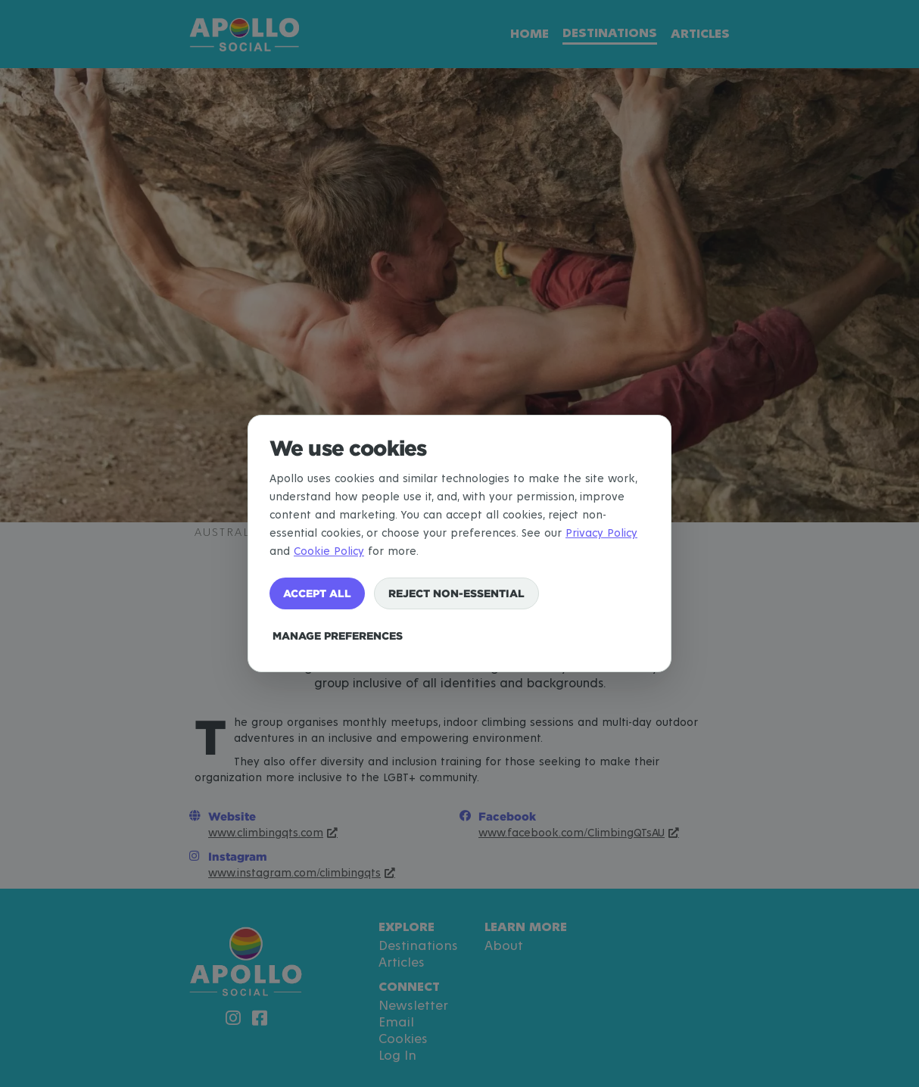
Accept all (317, 593)
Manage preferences (338, 635)
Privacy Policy (601, 533)
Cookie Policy (329, 551)
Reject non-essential (456, 593)
